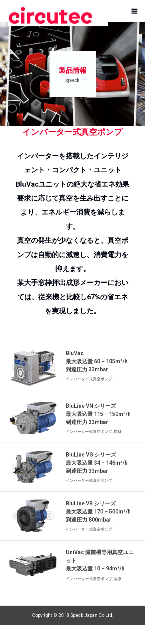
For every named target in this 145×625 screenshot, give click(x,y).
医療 (117, 579)
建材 (117, 431)
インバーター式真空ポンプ (89, 379)
